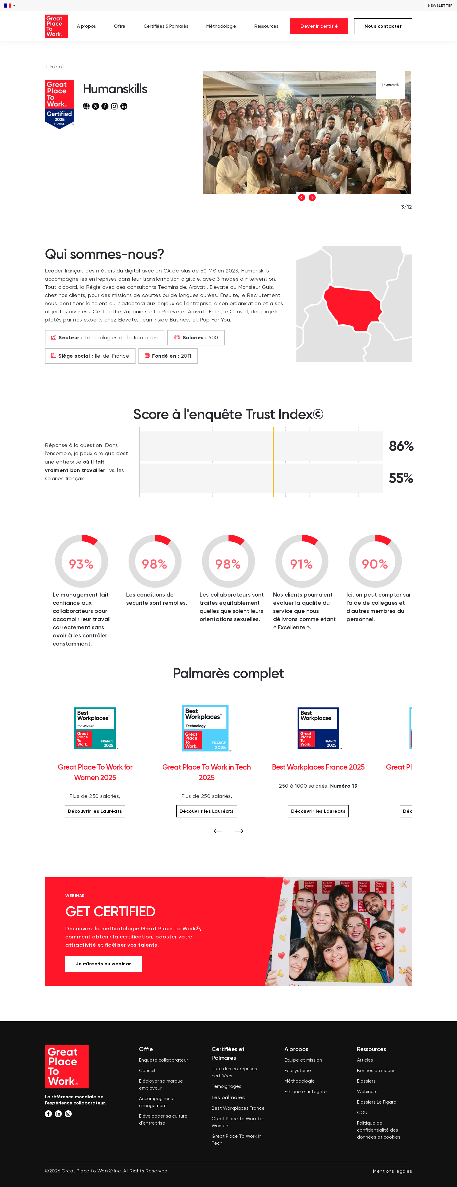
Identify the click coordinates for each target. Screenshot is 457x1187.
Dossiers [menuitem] (366, 1081)
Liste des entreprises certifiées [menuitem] (234, 1072)
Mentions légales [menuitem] (392, 1171)
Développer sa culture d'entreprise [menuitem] (163, 1120)
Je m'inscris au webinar (103, 963)
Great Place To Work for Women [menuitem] (238, 1122)
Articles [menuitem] (365, 1060)
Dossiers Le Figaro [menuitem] (376, 1102)
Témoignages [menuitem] (226, 1086)
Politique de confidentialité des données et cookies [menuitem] (378, 1130)
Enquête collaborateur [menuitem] (163, 1060)
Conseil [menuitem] (147, 1071)
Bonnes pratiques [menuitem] (376, 1071)
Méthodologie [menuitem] (221, 26)
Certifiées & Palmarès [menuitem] (166, 26)
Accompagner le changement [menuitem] (157, 1102)
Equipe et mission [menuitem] (303, 1060)
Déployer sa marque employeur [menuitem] (161, 1085)
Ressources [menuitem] (266, 26)
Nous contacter (383, 26)
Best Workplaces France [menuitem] (238, 1108)
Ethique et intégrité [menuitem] (305, 1092)
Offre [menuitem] (119, 26)
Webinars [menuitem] (367, 1092)
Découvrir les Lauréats (95, 811)
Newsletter (440, 6)
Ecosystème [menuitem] (297, 1071)
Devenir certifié (319, 26)
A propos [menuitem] (86, 26)
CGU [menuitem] (362, 1113)
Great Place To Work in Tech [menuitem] (236, 1140)
